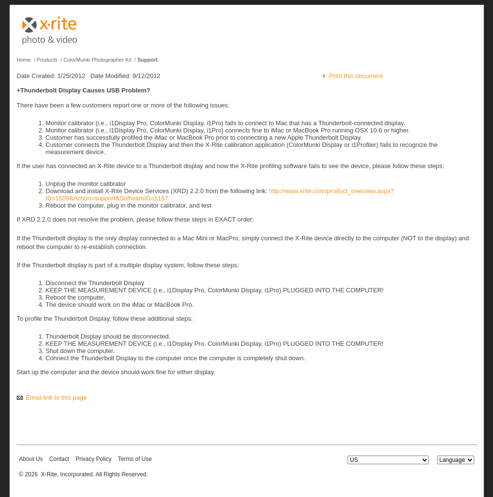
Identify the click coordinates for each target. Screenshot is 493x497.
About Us (31, 459)
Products (47, 60)
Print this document (356, 75)
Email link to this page (56, 397)
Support (147, 60)
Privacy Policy (94, 459)
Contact (59, 459)
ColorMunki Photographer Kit (97, 60)
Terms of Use (135, 459)
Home (24, 60)
